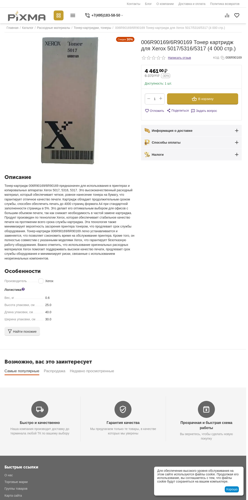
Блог (148, 4)
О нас (8, 475)
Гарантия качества (123, 423)
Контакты (133, 4)
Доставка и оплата (192, 4)
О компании (165, 4)
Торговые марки (16, 482)
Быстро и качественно (40, 423)
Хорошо (232, 489)
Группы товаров (16, 488)
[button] (177, 110)
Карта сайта (13, 495)
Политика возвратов (225, 4)
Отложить (154, 111)
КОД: (216, 57)
